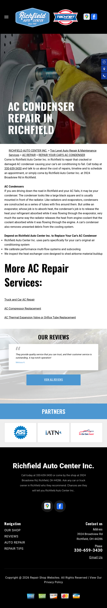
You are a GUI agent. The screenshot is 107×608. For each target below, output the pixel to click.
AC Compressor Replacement (22, 308)
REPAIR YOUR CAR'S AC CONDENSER (62, 155)
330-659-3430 (13, 168)
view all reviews (53, 379)
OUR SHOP (12, 530)
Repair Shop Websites (45, 577)
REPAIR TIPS (13, 548)
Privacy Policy (53, 582)
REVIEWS (11, 536)
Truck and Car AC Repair (19, 299)
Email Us (96, 557)
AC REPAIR (29, 155)
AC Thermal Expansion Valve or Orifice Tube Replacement (40, 317)
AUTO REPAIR (14, 542)
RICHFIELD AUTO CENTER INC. (28, 150)
